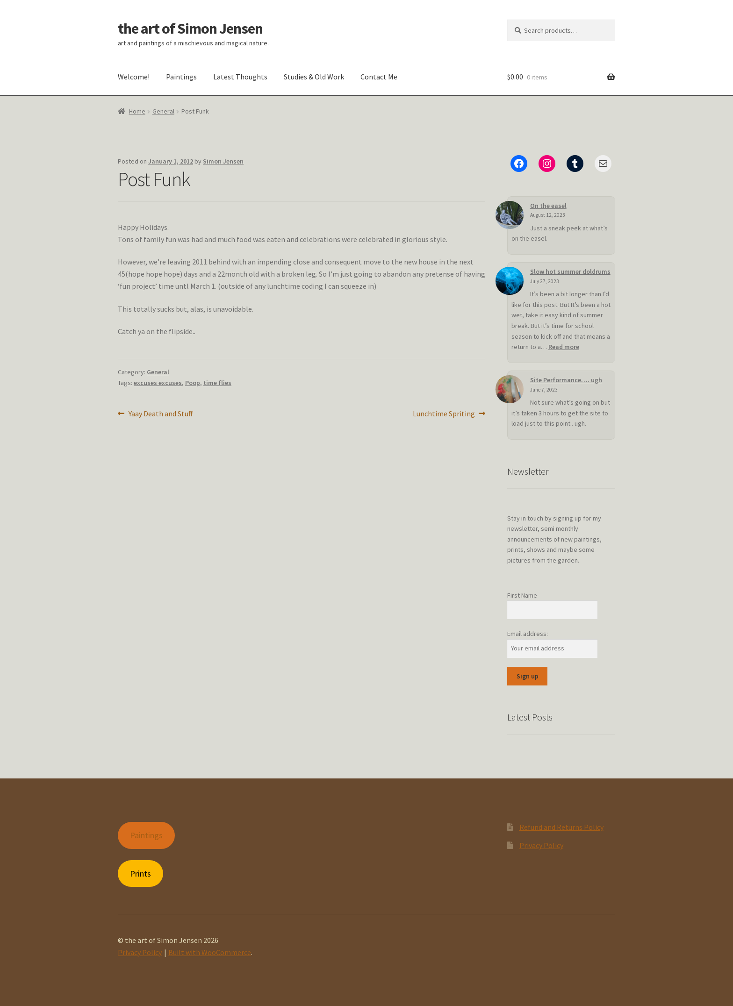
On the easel (548, 205)
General (163, 111)
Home (137, 111)
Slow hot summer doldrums (570, 271)
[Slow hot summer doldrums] (510, 281)
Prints (140, 873)
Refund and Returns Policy (561, 827)
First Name (522, 595)
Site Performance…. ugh (547, 380)
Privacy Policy (541, 845)
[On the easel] (510, 215)
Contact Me (378, 76)
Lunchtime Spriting (444, 414)
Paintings (181, 76)
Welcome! (134, 76)
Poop (192, 382)
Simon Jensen (223, 161)
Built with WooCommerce (209, 952)
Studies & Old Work (314, 76)
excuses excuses (158, 382)
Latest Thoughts (240, 76)
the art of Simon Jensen (190, 28)
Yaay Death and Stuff (160, 414)
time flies (217, 382)
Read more (563, 346)
